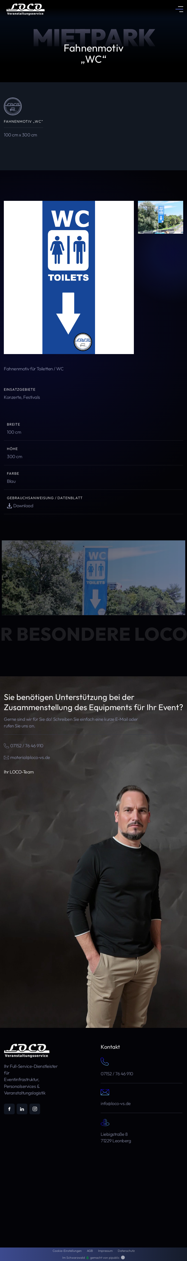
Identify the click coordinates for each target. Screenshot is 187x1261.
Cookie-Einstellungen (67, 1251)
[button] (179, 9)
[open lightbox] (69, 277)
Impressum (105, 1251)
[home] (24, 9)
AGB (90, 1251)
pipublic (117, 1257)
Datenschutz (126, 1251)
